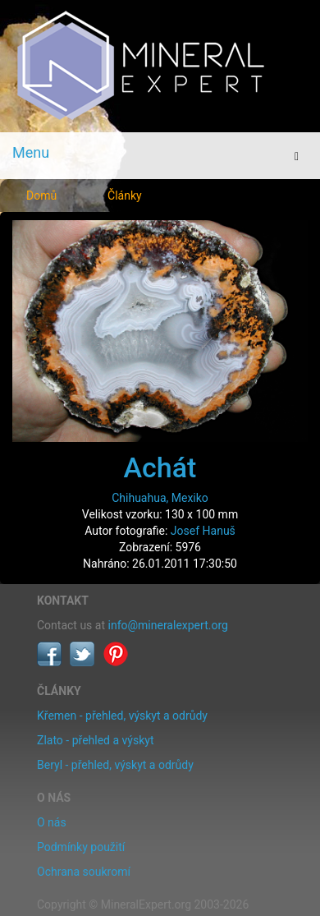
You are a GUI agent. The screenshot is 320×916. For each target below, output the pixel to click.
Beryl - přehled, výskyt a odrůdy (115, 764)
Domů (41, 195)
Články (124, 195)
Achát (160, 467)
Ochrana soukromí (83, 871)
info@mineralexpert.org (168, 625)
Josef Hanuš (203, 530)
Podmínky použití (81, 847)
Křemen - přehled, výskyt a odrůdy (122, 715)
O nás (51, 822)
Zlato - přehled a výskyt (95, 740)
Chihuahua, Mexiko (160, 497)
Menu (30, 152)
